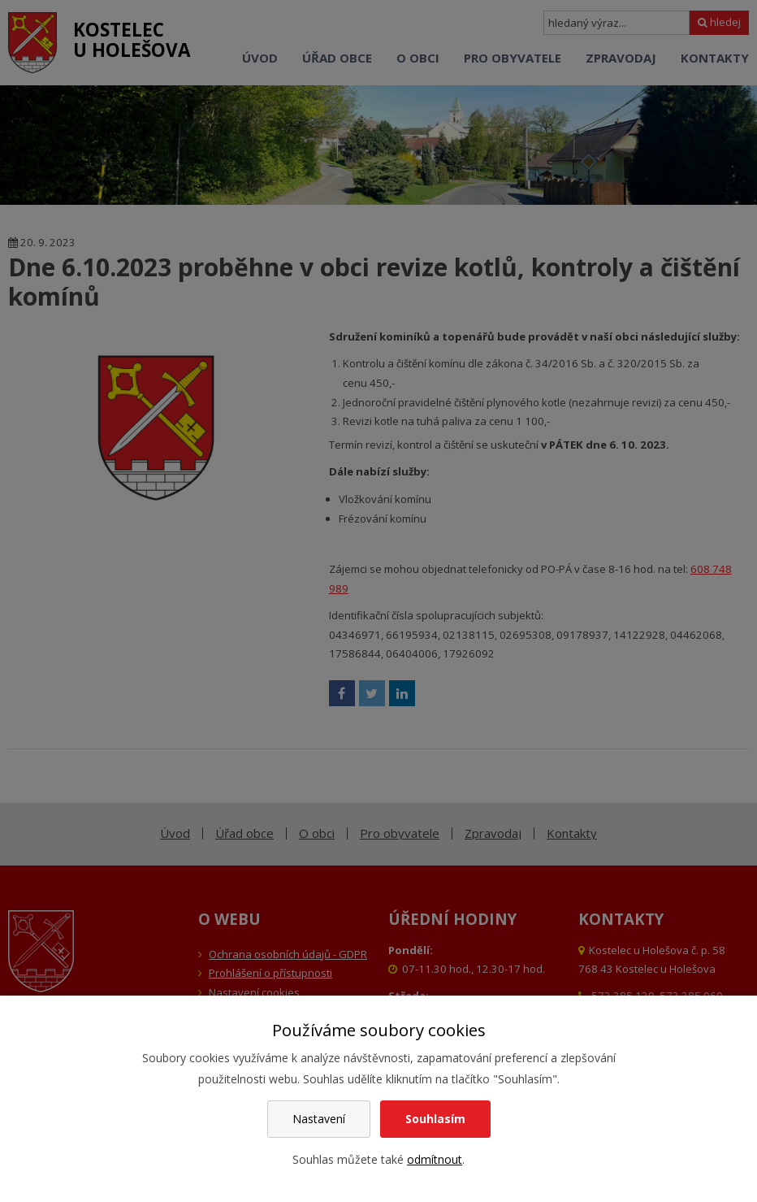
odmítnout (434, 1159)
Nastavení (318, 1118)
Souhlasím (435, 1118)
